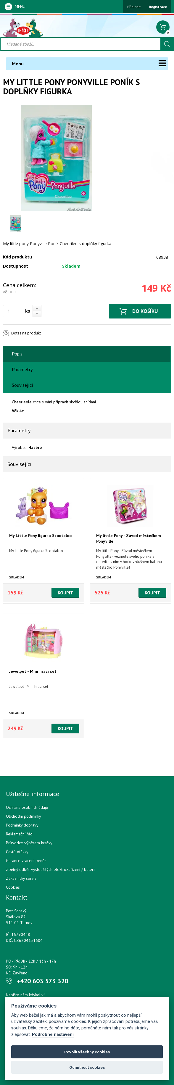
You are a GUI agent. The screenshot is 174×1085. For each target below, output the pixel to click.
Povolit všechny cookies (87, 1052)
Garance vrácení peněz (26, 860)
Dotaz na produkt (26, 333)
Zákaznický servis (21, 878)
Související (22, 385)
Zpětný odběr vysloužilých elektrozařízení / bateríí (50, 869)
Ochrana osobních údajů (27, 807)
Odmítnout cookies (87, 1067)
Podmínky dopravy (22, 825)
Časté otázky (17, 851)
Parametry (22, 369)
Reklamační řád (19, 834)
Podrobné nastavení (53, 1034)
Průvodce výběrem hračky (29, 842)
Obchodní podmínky (23, 816)
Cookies (13, 887)
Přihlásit (134, 6)
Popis (17, 354)
